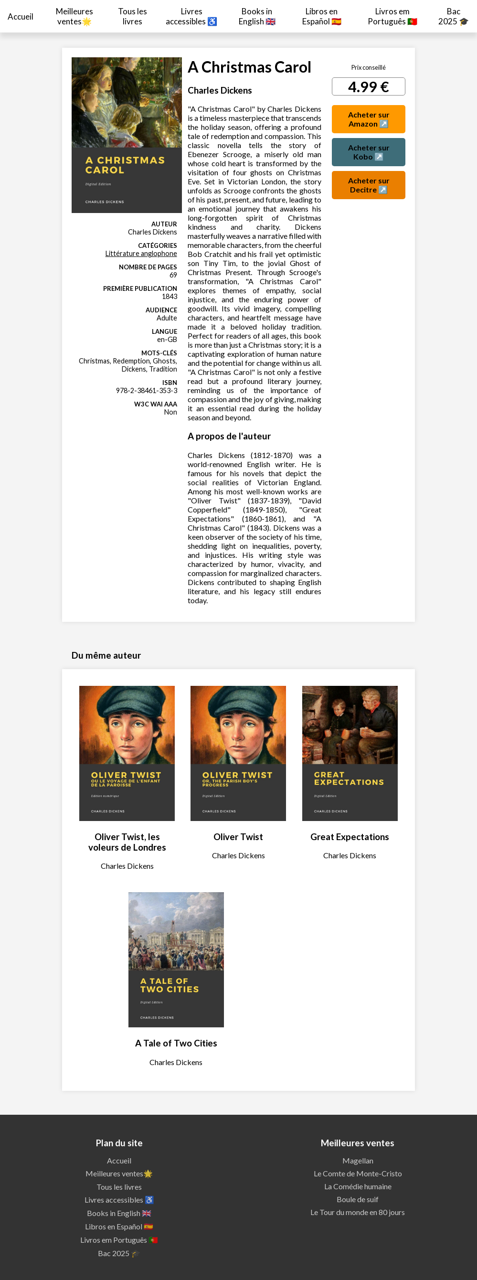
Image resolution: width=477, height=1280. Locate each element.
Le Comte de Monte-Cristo (358, 1173)
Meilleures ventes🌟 (74, 16)
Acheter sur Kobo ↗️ (369, 152)
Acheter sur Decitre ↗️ (369, 185)
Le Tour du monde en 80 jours (357, 1211)
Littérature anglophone (141, 253)
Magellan (357, 1160)
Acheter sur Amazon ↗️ (369, 119)
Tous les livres (132, 16)
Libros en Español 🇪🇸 (321, 16)
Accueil (20, 16)
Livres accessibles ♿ (191, 16)
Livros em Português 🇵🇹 (392, 16)
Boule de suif (358, 1199)
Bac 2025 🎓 (453, 16)
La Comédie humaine (358, 1186)
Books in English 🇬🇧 (257, 16)
